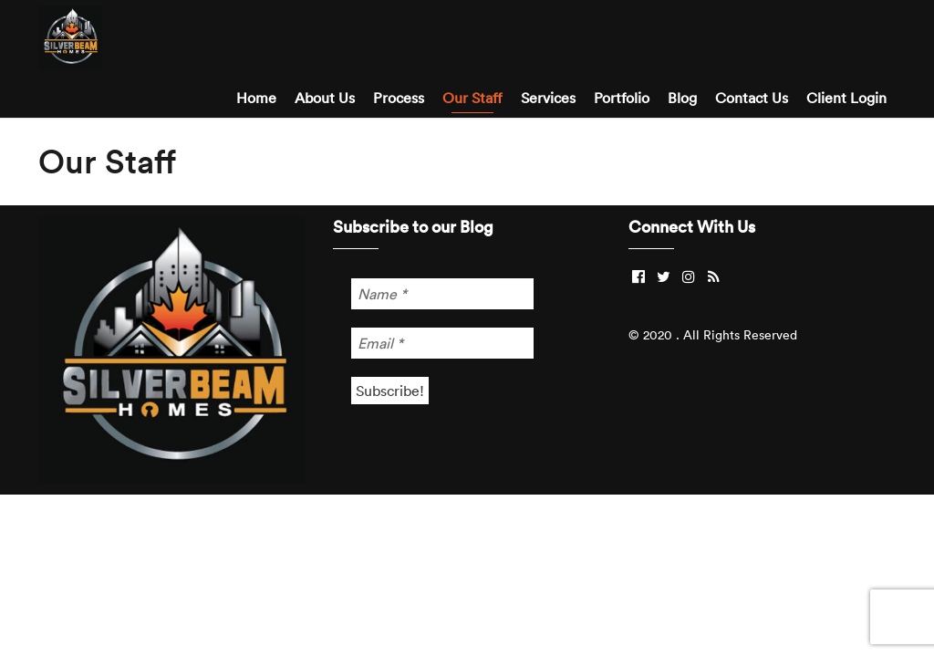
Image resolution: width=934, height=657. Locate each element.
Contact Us (751, 98)
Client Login (846, 98)
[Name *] (442, 293)
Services (548, 98)
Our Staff (472, 98)
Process (398, 98)
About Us (325, 98)
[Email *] (442, 343)
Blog (682, 98)
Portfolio (621, 98)
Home (256, 98)
